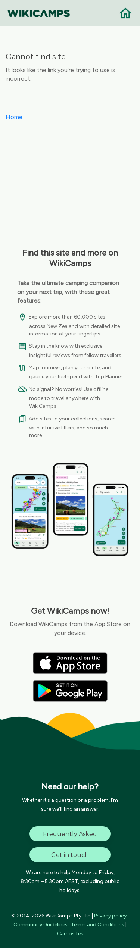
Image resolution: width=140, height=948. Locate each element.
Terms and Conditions (97, 925)
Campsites (70, 933)
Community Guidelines (40, 925)
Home (14, 117)
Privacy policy (110, 916)
